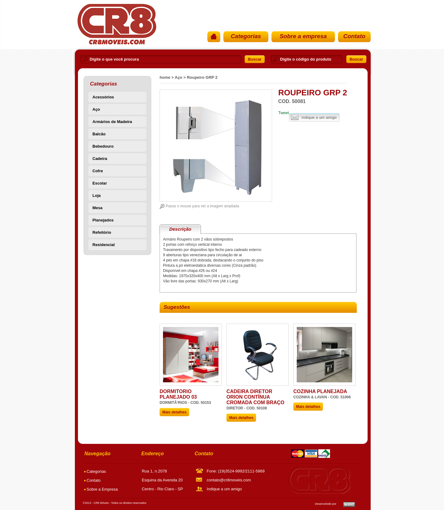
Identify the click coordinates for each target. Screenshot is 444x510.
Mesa (97, 207)
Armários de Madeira (112, 121)
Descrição (180, 229)
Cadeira (99, 158)
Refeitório (101, 232)
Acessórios (103, 97)
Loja (96, 195)
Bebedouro (103, 146)
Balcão (99, 134)
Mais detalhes (174, 412)
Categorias (246, 36)
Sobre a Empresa (102, 489)
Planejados (103, 220)
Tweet (283, 112)
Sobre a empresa (303, 36)
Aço (96, 109)
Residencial (103, 244)
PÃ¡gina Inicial (116, 24)
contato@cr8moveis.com (229, 480)
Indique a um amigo (314, 118)
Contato (354, 36)
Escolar (99, 183)
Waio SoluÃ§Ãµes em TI (349, 504)
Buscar (254, 59)
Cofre (97, 171)
